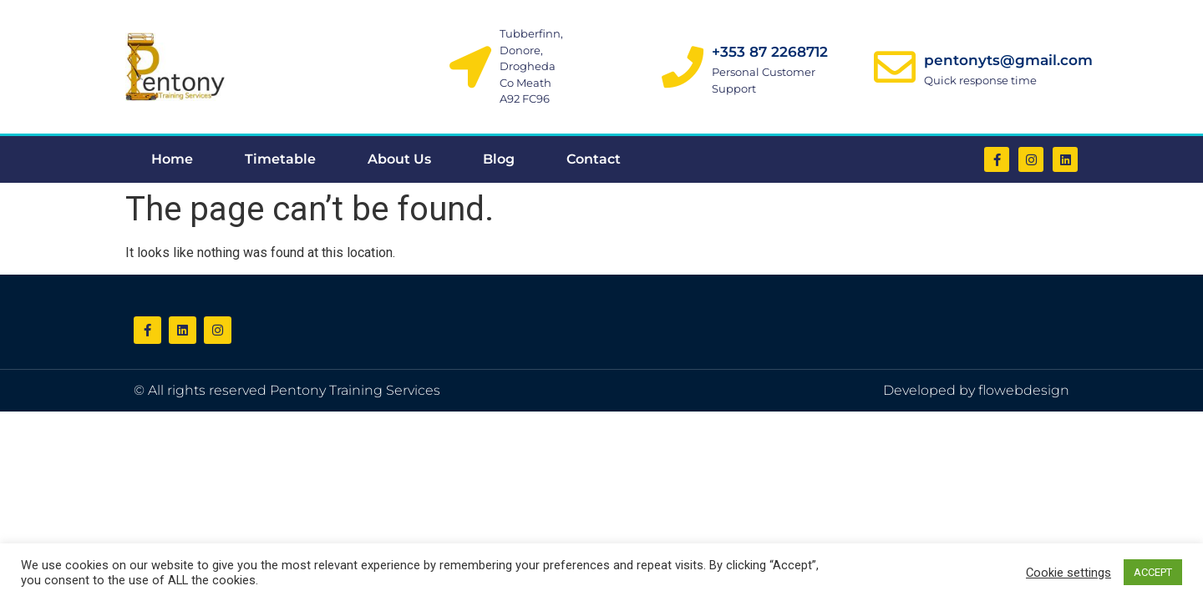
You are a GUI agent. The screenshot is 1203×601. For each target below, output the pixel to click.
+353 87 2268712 (770, 51)
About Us (399, 159)
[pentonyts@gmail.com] (895, 67)
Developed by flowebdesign (976, 390)
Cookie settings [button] (1068, 572)
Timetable (280, 159)
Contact (593, 159)
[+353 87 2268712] (682, 67)
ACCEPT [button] (1153, 572)
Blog (499, 159)
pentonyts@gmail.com (1008, 60)
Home (172, 159)
